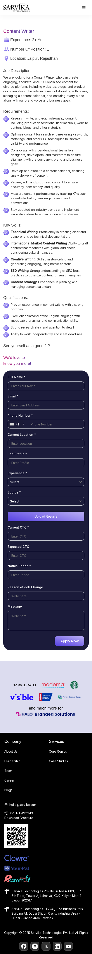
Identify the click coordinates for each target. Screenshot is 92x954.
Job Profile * (17, 454)
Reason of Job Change (25, 587)
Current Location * (22, 434)
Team (8, 771)
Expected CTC (18, 546)
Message (15, 606)
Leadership (12, 761)
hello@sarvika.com (22, 804)
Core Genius (58, 751)
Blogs (8, 790)
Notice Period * (19, 566)
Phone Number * (20, 415)
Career (9, 780)
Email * (13, 396)
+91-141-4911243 (21, 813)
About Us (10, 751)
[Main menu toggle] (83, 8)
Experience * (17, 473)
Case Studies (58, 761)
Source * (14, 492)
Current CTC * (18, 527)
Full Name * (17, 377)
